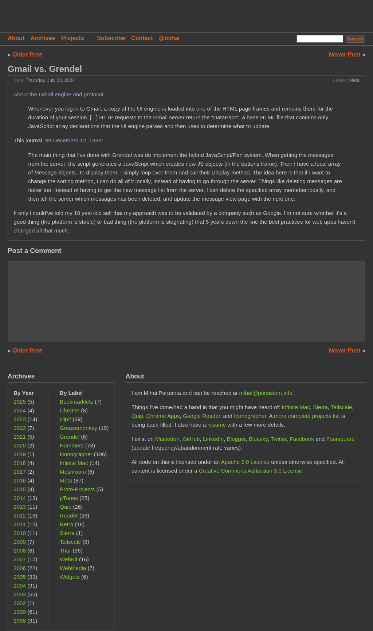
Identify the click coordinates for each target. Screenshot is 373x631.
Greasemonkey (78, 428)
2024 (19, 410)
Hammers (72, 445)
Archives (43, 38)
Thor (65, 550)
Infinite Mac (74, 463)
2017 (19, 472)
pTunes (69, 498)
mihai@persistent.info (265, 393)
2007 (19, 559)
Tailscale (70, 542)
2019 (19, 454)
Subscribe (111, 38)
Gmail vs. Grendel (45, 69)
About (16, 38)
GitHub (191, 439)
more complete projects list (307, 416)
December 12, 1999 (77, 140)
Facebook (302, 439)
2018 (19, 463)
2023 (19, 419)
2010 (19, 533)
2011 (19, 524)
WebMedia (73, 568)
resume (217, 425)
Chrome (69, 410)
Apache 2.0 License (245, 462)
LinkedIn (213, 439)
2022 (19, 428)
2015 (19, 489)
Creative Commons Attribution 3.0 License (250, 471)
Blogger (236, 439)
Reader (69, 515)
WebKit (69, 559)
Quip (65, 507)
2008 (19, 550)
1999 (19, 612)
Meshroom (73, 472)
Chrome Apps (163, 416)
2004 (19, 585)
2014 (19, 498)
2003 (19, 594)
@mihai (169, 38)
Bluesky (258, 439)
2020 (19, 445)
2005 (19, 577)
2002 (19, 603)
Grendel (69, 437)
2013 (19, 507)
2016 (19, 480)
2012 (19, 515)
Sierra (67, 533)
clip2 (65, 419)
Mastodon (167, 439)
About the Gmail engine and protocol (58, 94)
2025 (19, 402)
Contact (142, 38)
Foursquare (340, 439)
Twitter (279, 439)
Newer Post (345, 54)
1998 (19, 620)
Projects (72, 38)
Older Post (27, 54)
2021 (19, 437)
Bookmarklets (76, 402)
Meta (354, 80)
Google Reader (201, 416)
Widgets (70, 577)
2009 (19, 542)
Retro (66, 524)
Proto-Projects (77, 489)
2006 (19, 568)
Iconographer (76, 454)
